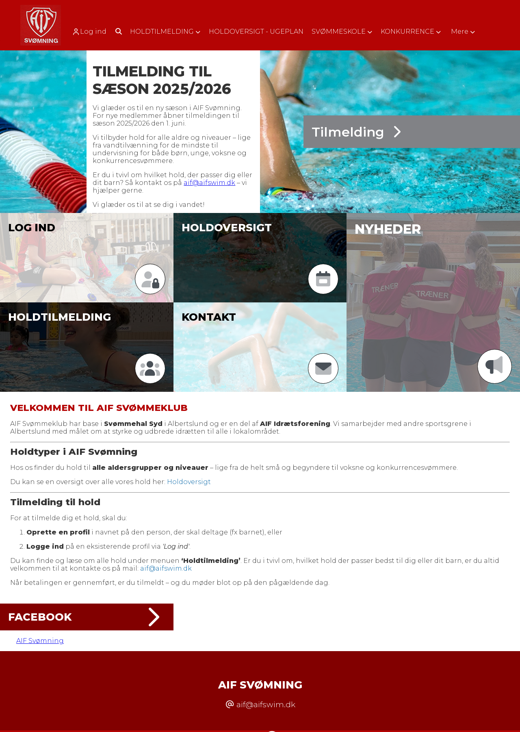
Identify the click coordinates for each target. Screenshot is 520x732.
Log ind (89, 32)
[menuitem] (92, 31)
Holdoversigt (189, 482)
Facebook (86, 617)
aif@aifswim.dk (209, 183)
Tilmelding (356, 132)
